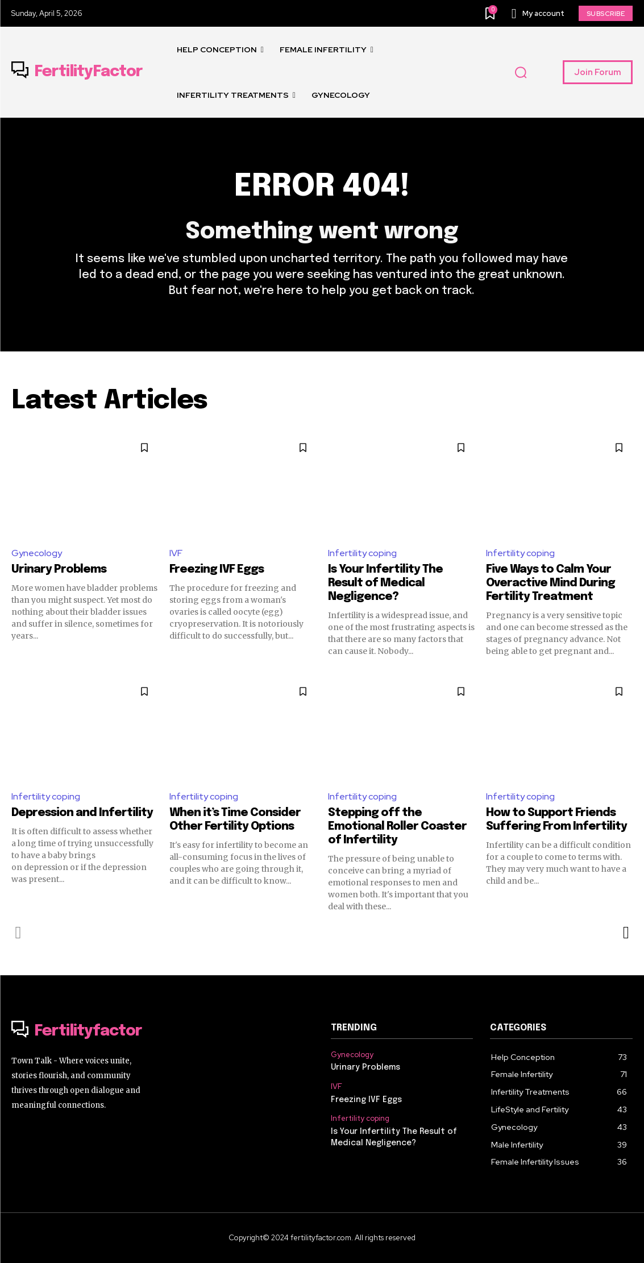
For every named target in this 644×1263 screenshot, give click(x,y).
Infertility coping (362, 553)
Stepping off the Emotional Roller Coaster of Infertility (397, 826)
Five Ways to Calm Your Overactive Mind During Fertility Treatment (550, 583)
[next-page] (625, 932)
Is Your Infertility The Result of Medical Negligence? (385, 583)
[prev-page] (18, 932)
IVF (175, 553)
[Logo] (77, 72)
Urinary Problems (58, 569)
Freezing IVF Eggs (216, 569)
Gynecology (36, 553)
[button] (520, 72)
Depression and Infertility (82, 813)
